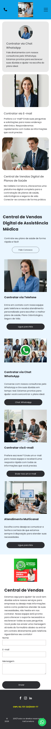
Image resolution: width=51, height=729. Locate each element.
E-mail (5, 649)
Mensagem (8, 661)
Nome (5, 637)
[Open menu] (46, 10)
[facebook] (20, 698)
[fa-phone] (5, 11)
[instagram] (25, 698)
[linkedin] (30, 698)
